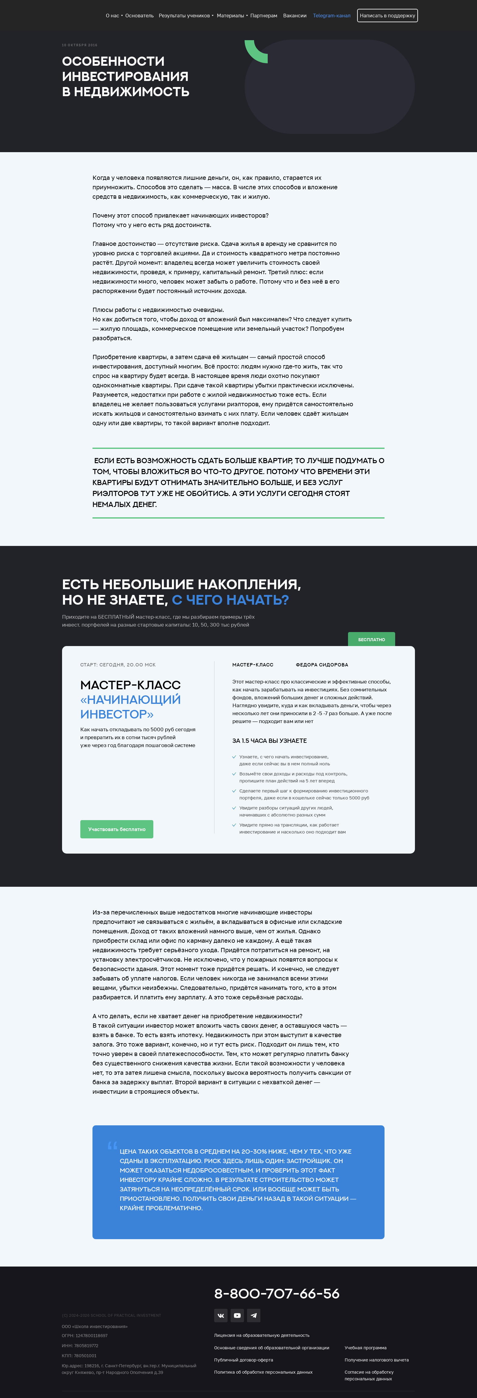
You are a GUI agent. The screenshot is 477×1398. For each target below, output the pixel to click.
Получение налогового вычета (377, 1359)
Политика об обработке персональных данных (263, 1372)
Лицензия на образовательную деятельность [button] (261, 1335)
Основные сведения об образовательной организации (271, 1347)
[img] (97, 1293)
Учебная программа (366, 1347)
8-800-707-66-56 (277, 1293)
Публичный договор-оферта (243, 1359)
